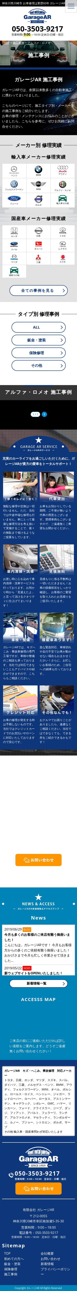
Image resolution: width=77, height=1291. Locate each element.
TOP (7, 1253)
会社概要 (47, 1253)
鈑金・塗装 (36, 340)
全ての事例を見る (37, 290)
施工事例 (10, 1274)
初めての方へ (14, 1258)
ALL (36, 327)
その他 (36, 365)
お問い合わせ (50, 1258)
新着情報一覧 (36, 983)
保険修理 (36, 352)
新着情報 (47, 1264)
